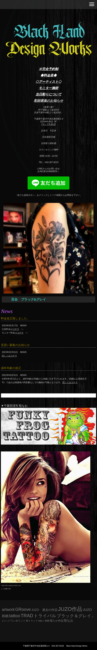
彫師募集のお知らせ (48, 101)
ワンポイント (17, 620)
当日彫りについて (48, 94)
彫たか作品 (56, 620)
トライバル (45, 615)
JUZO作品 (70, 609)
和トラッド (32, 621)
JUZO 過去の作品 (44, 610)
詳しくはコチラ (9, 356)
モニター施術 (48, 88)
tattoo (14, 615)
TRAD (27, 615)
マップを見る (48, 124)
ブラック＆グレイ (74, 615)
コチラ (16, 329)
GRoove (23, 609)
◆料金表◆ (48, 75)
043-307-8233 (58, 646)
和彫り (41, 621)
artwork (8, 609)
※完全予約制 (48, 69)
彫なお (68, 620)
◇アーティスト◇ (48, 82)
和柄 (47, 620)
